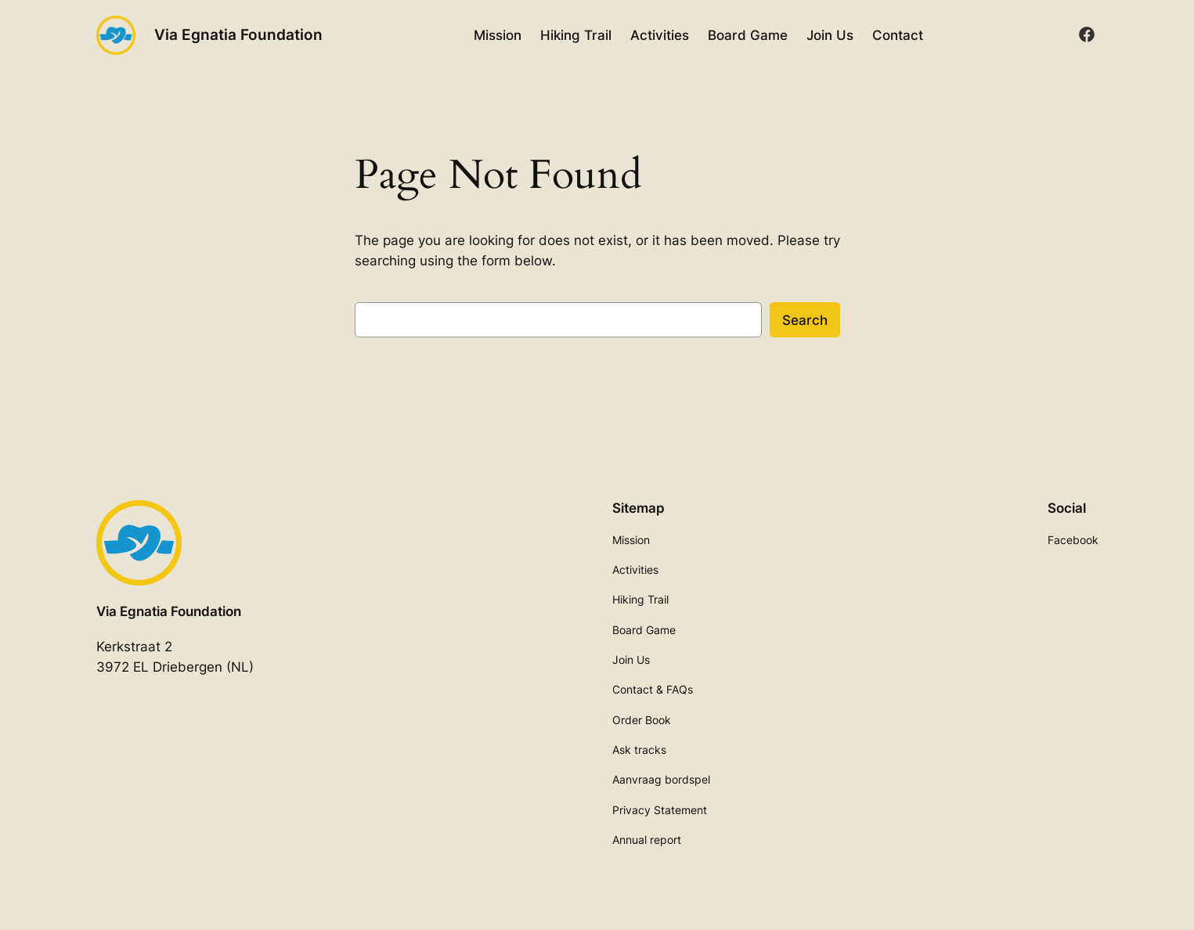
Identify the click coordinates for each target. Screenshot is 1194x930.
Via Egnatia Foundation (238, 34)
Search (805, 320)
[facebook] (1086, 34)
